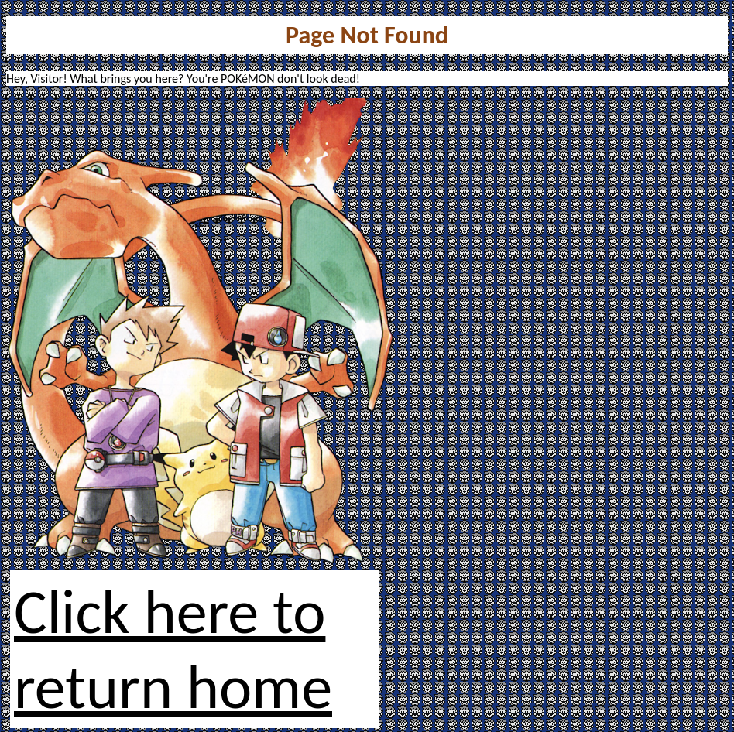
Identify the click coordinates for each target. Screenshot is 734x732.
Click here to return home (173, 649)
